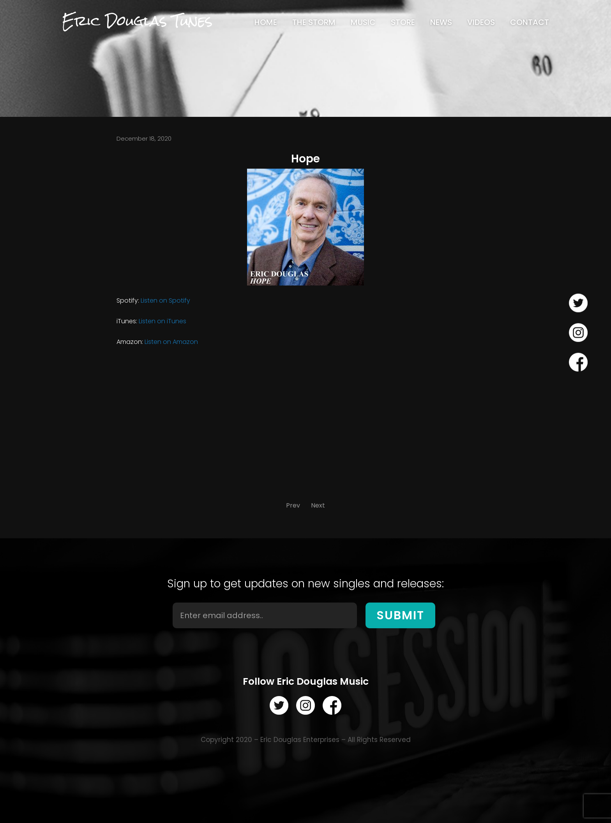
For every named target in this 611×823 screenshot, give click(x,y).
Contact (529, 22)
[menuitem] (265, 22)
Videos (481, 22)
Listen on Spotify (165, 300)
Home (265, 22)
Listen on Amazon (171, 341)
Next (318, 505)
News (441, 22)
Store (403, 22)
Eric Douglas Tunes (137, 21)
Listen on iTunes (162, 321)
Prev (293, 505)
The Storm (314, 22)
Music (363, 22)
